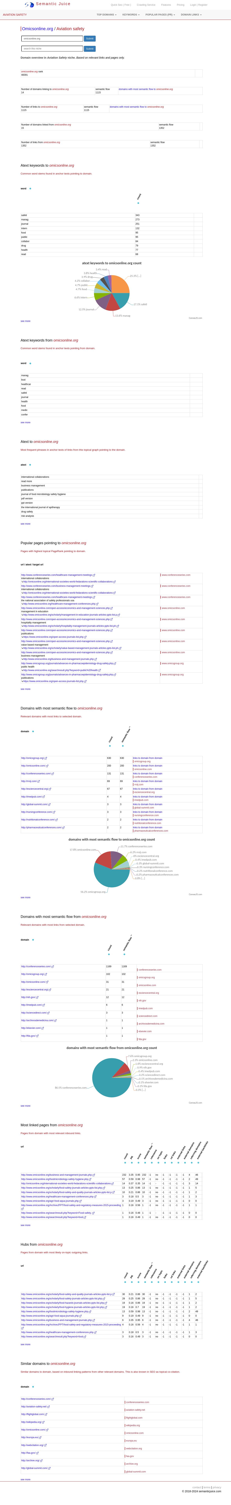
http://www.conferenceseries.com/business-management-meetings (57, 586)
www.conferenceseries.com (176, 575)
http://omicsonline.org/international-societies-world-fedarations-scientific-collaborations (69, 581)
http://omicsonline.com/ (34, 765)
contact (196, 1487)
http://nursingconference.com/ (38, 812)
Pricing (180, 5)
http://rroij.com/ (30, 781)
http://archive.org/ (31, 1460)
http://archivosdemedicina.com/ (39, 1020)
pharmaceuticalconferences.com (151, 830)
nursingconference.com (146, 815)
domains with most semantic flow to (146, 89)
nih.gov (142, 1000)
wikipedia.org (133, 1425)
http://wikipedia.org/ (33, 1422)
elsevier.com (145, 1031)
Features (166, 5)
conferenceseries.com (145, 777)
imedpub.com (141, 800)
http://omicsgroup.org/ (34, 758)
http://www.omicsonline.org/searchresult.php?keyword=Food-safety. (57, 1213)
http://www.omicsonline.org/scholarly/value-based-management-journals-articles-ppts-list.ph (72, 648)
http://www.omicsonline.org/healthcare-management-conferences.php (60, 603)
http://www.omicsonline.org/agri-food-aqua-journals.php (51, 1201)
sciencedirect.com (147, 1016)
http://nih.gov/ (29, 997)
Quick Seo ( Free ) (121, 5)
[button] (107, 15)
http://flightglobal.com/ (34, 1414)
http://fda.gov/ (30, 1036)
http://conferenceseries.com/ (37, 773)
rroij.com (138, 784)
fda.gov (142, 1039)
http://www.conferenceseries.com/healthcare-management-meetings (58, 575)
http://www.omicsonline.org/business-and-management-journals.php (60, 659)
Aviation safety (70, 28)
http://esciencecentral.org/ (36, 788)
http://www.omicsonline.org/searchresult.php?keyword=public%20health (62, 670)
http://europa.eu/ (31, 1437)
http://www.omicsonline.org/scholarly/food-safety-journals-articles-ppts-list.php (63, 1187)
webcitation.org (134, 1448)
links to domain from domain (147, 758)
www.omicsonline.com (173, 608)
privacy (217, 1487)
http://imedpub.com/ (33, 796)
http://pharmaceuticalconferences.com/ (43, 827)
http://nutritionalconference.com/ (39, 819)
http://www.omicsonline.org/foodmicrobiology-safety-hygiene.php (56, 1179)
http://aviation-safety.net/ (35, 1406)
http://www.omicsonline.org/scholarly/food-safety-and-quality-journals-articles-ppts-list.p (68, 1192)
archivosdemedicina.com (151, 1023)
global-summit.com (144, 807)
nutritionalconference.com (147, 823)
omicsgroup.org (142, 761)
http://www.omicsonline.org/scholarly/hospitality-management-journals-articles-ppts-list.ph (71, 626)
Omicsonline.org (37, 28)
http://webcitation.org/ (34, 1445)
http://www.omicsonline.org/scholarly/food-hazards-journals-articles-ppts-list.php (64, 1303)
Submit (89, 38)
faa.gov (130, 1456)
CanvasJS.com (195, 318)
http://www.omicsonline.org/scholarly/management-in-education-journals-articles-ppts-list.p (71, 614)
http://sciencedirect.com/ (35, 1012)
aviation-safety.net (135, 1410)
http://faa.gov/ (30, 1452)
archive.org (132, 1463)
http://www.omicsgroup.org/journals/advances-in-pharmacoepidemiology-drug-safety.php (68, 663)
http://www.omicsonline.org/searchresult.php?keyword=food (53, 1217)
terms (206, 1487)
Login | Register (199, 5)
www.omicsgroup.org (172, 663)
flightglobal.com (134, 1417)
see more (26, 321)
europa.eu (131, 1440)
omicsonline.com (143, 769)
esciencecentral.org (144, 792)
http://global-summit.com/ (35, 804)
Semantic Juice (48, 4)
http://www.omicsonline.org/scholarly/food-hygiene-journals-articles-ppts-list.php (64, 1307)
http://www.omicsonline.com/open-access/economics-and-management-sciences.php (67, 608)
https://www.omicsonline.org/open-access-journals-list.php (54, 637)
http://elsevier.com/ (32, 1028)
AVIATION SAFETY (15, 14)
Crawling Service (146, 5)
